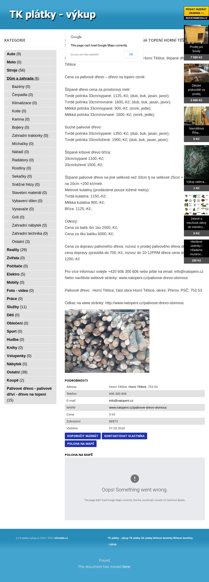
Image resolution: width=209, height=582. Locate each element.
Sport (14, 331)
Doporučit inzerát (82, 436)
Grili (18, 217)
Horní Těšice (137, 386)
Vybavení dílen (27, 201)
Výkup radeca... (196, 181)
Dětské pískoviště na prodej (196, 90)
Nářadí (20, 152)
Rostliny (21, 168)
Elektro (16, 274)
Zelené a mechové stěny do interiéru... (196, 223)
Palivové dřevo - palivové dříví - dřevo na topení (29, 394)
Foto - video (20, 290)
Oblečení (17, 323)
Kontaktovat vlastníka (124, 436)
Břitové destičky (163, 538)
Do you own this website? (85, 54)
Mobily (15, 282)
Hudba (15, 339)
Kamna (21, 119)
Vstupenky (19, 356)
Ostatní (21, 242)
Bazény (21, 87)
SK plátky (147, 538)
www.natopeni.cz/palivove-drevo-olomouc (138, 407)
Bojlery (20, 127)
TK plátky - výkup (118, 538)
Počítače (17, 266)
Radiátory (23, 160)
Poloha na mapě (80, 444)
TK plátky (134, 538)
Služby (17, 307)
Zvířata (16, 258)
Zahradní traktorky (30, 135)
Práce (15, 299)
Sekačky (22, 176)
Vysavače (23, 209)
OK (131, 54)
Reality (17, 250)
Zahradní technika (30, 233)
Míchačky (23, 144)
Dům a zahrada (23, 78)
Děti (13, 315)
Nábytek (17, 364)
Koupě (15, 380)
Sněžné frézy (26, 184)
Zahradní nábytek (29, 225)
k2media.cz (61, 538)
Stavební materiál (29, 193)
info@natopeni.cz (121, 400)
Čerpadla (22, 95)
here (126, 567)
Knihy (15, 348)
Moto (14, 62)
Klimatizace (24, 103)
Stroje (16, 70)
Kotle (19, 111)
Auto (14, 54)
